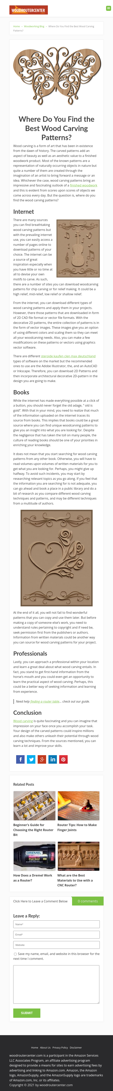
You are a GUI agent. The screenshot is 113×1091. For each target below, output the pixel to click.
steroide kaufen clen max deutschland (68, 356)
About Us (45, 1047)
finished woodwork (83, 185)
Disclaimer (76, 1047)
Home (34, 1047)
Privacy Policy (60, 1047)
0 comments (85, 900)
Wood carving (23, 721)
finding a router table (44, 701)
